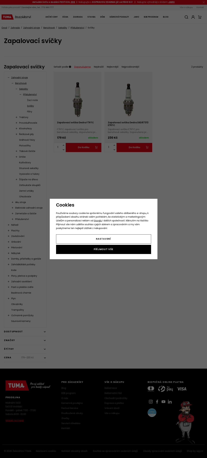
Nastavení (103, 239)
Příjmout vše (103, 249)
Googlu (98, 221)
